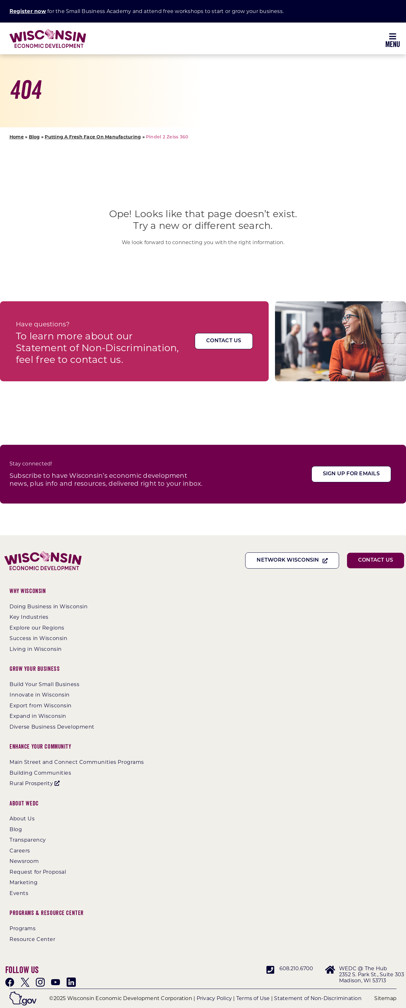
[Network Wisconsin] (292, 560)
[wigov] (23, 994)
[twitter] (25, 982)
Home (17, 137)
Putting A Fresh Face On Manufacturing (93, 137)
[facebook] (9, 982)
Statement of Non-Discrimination (317, 998)
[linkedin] (71, 982)
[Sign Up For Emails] (351, 474)
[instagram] (40, 982)
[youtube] (55, 982)
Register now (28, 11)
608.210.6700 (296, 968)
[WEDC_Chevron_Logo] (48, 31)
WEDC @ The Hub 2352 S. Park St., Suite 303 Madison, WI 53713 (371, 974)
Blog (34, 137)
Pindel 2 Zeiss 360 (167, 137)
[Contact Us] (223, 341)
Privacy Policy (214, 998)
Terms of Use (253, 998)
